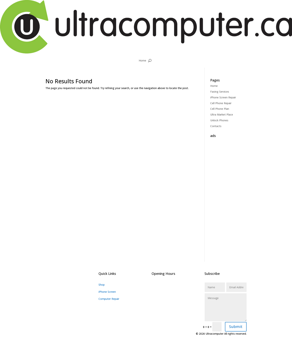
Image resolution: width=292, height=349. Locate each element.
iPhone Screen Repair (223, 97)
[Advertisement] (228, 195)
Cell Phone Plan (219, 108)
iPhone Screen (107, 291)
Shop (102, 284)
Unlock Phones (219, 120)
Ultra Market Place (221, 114)
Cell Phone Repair (220, 103)
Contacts (215, 126)
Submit (235, 326)
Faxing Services (219, 91)
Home (142, 60)
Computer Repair (109, 299)
